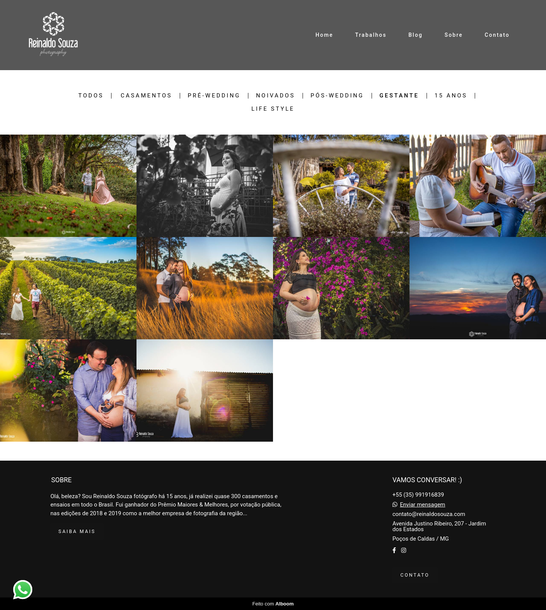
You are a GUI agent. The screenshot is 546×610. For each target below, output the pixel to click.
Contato (497, 35)
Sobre (453, 35)
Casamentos (146, 96)
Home (324, 35)
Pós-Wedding (337, 96)
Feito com (272, 604)
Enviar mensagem (423, 505)
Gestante (399, 96)
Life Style (273, 109)
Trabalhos (371, 35)
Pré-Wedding (214, 96)
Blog (415, 35)
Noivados (275, 96)
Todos (91, 96)
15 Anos (451, 96)
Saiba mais (77, 531)
